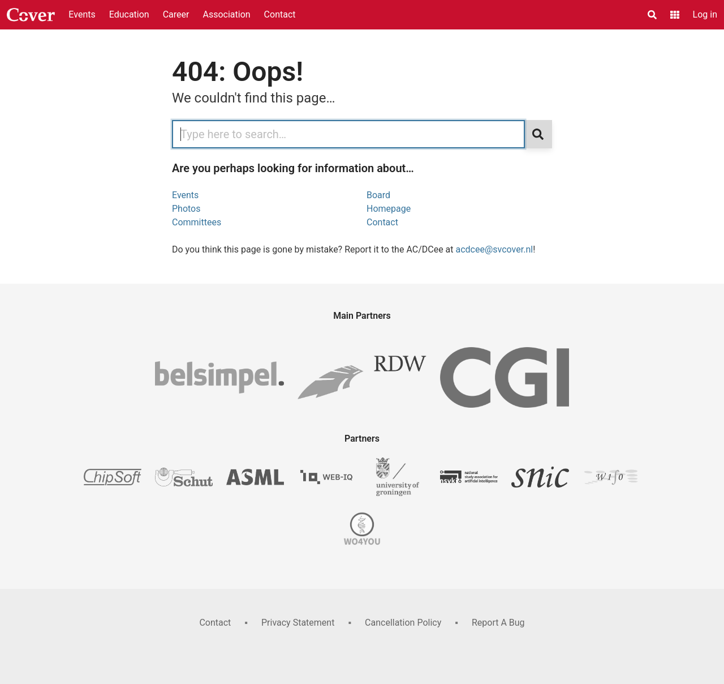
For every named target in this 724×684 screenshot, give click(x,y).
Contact (280, 14)
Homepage (389, 208)
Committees (196, 222)
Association (226, 14)
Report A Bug (498, 622)
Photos (186, 208)
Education (129, 14)
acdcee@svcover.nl (494, 249)
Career (176, 14)
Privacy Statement (297, 622)
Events (81, 14)
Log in (705, 14)
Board (378, 195)
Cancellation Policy (403, 622)
